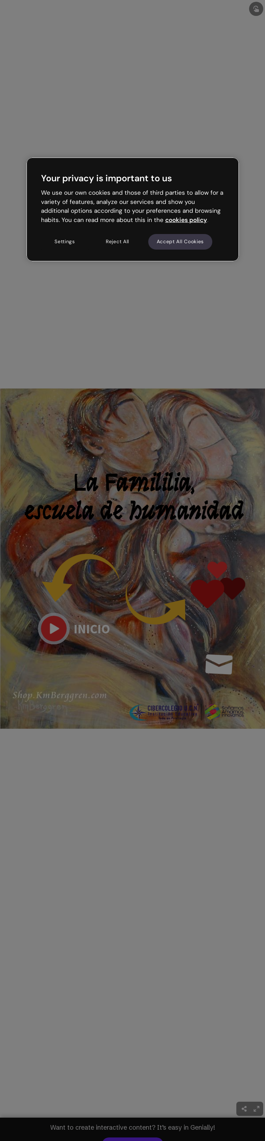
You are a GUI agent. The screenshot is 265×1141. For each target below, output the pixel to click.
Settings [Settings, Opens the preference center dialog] (64, 241)
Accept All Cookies (180, 241)
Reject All (117, 241)
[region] (133, 209)
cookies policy (186, 220)
